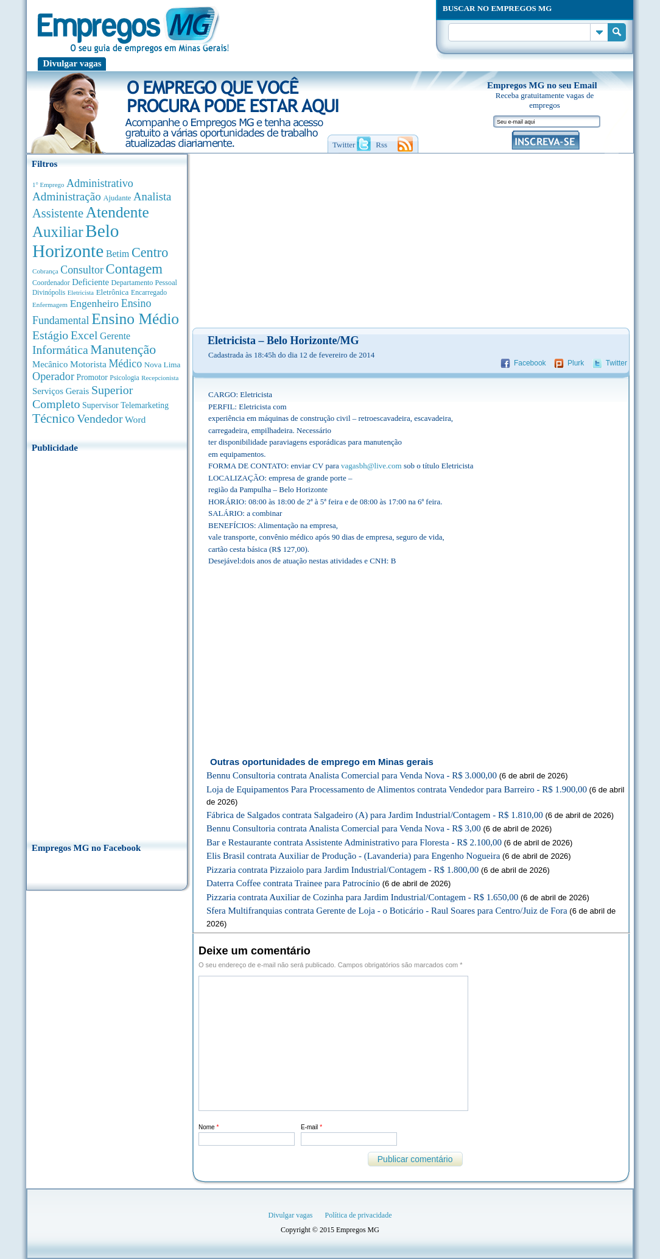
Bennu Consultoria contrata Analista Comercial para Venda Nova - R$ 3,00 (343, 828)
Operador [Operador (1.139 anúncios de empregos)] (53, 376)
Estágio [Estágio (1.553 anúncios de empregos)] (50, 335)
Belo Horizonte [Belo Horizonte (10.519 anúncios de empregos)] (75, 241)
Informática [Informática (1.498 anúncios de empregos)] (60, 349)
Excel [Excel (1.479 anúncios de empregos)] (84, 335)
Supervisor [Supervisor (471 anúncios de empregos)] (100, 405)
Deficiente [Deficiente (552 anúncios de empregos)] (90, 282)
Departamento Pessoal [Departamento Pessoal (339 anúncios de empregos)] (144, 282)
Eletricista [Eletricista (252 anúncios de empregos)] (81, 292)
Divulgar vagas (72, 63)
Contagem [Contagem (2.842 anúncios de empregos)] (134, 269)
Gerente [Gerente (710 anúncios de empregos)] (115, 336)
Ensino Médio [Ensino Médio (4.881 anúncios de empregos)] (135, 319)
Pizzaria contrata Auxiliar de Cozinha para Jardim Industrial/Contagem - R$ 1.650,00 (362, 897)
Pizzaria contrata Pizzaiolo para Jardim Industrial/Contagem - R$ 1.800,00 (342, 870)
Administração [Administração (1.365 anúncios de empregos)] (66, 196)
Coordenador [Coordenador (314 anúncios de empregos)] (51, 282)
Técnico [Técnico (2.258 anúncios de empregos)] (53, 418)
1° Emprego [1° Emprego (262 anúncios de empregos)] (48, 184)
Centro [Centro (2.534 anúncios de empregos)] (150, 252)
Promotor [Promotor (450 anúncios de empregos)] (92, 377)
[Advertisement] (106, 644)
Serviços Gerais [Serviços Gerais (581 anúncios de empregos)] (60, 391)
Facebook (530, 363)
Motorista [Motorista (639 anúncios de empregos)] (88, 364)
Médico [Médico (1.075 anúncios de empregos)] (125, 364)
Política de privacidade (358, 1215)
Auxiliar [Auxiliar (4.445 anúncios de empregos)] (57, 232)
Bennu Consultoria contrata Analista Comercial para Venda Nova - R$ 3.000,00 (351, 775)
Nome (208, 1127)
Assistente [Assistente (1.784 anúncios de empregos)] (57, 213)
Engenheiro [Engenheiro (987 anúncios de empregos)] (94, 303)
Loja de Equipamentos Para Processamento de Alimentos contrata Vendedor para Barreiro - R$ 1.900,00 (396, 789)
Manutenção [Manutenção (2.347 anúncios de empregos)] (123, 349)
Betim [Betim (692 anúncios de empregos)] (117, 254)
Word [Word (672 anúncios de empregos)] (135, 419)
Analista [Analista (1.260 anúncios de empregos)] (152, 196)
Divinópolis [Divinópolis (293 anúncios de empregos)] (48, 292)
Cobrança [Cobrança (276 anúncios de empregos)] (45, 271)
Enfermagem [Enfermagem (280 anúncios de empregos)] (50, 304)
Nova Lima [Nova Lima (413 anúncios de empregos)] (162, 364)
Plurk (575, 363)
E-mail (311, 1127)
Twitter (616, 363)
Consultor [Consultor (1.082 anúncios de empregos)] (82, 270)
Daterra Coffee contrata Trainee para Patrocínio (293, 883)
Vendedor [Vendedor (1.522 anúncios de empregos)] (99, 418)
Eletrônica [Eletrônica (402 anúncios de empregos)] (112, 292)
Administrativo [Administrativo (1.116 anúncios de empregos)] (99, 183)
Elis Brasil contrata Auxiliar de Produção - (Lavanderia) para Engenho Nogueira (353, 856)
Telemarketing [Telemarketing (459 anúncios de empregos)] (145, 405)
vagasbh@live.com (371, 465)
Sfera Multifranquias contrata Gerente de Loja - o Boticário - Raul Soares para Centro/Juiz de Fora (386, 910)
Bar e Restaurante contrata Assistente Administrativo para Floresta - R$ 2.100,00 (354, 842)
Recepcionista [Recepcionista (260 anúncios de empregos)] (159, 377)
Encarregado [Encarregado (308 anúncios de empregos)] (149, 293)
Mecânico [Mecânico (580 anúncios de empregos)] (50, 364)
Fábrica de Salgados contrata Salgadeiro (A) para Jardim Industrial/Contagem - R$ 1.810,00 (374, 815)
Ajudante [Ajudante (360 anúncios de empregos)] (118, 198)
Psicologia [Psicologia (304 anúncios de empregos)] (124, 378)
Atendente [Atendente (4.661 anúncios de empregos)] (117, 211)
